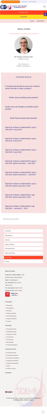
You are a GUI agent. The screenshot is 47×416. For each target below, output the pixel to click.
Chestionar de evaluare (13, 358)
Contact (7, 261)
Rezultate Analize (24, 1)
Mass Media (8, 257)
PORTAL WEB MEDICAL (32, 1)
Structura (7, 240)
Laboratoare (10, 337)
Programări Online (23, 12)
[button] (45, 14)
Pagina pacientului (10, 253)
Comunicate (23, 17)
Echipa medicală (9, 244)
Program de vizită (11, 334)
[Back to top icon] (43, 412)
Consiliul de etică (11, 352)
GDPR (8, 366)
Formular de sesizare (12, 355)
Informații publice (10, 248)
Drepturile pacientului (12, 360)
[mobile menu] (44, 7)
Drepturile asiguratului (13, 363)
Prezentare (8, 231)
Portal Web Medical (12, 345)
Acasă (32, 21)
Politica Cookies (11, 368)
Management (8, 235)
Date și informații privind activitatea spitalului (11, 1)
